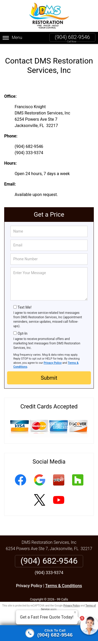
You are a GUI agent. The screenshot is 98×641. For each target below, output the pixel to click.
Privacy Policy (53, 358)
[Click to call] (49, 633)
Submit (49, 374)
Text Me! (24, 303)
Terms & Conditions (63, 581)
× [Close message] (75, 612)
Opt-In (22, 329)
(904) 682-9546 (72, 37)
